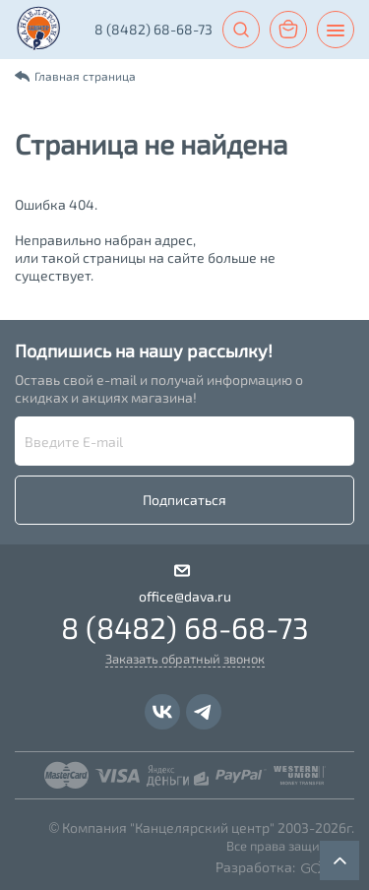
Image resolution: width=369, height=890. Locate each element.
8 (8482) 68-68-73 (153, 29)
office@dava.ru (185, 596)
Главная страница (85, 76)
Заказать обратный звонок (185, 659)
